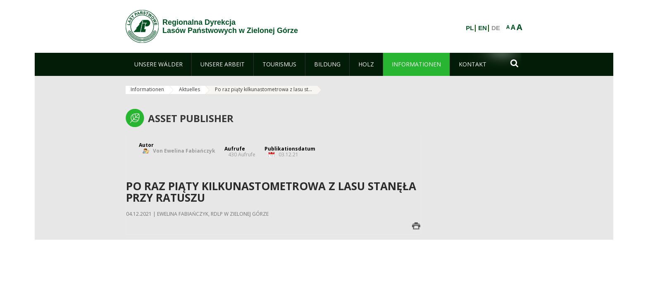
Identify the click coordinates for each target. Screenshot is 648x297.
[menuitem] (158, 64)
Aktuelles (189, 89)
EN (482, 28)
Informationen (147, 89)
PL (470, 28)
